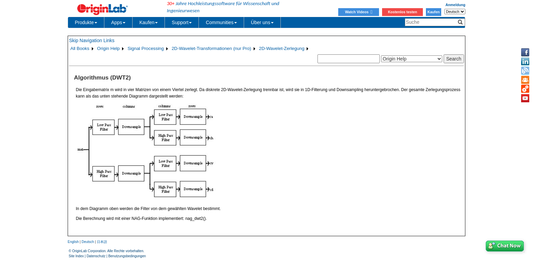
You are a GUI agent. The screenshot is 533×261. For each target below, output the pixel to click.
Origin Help (108, 48)
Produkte (86, 22)
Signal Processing (145, 48)
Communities (221, 22)
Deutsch (88, 242)
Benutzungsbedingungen (127, 256)
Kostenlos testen (402, 12)
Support (182, 22)
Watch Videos (358, 12)
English (73, 242)
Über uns (262, 22)
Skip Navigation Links (92, 40)
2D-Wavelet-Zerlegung (282, 48)
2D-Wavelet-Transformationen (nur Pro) (211, 48)
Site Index (76, 256)
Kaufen (433, 12)
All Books (79, 48)
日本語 (102, 242)
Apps (118, 22)
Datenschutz (96, 256)
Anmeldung (455, 5)
